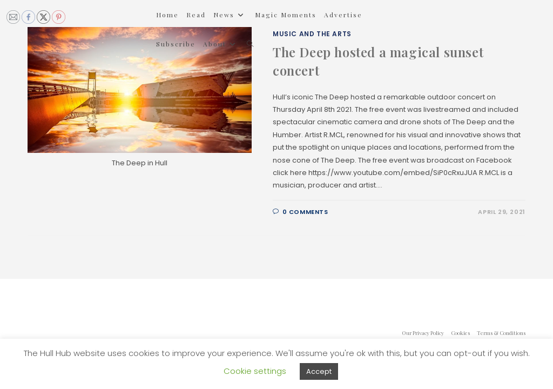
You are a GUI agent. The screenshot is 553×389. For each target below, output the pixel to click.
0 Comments (305, 211)
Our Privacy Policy (423, 333)
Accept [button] (319, 371)
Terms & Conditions (501, 333)
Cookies (460, 333)
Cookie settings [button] (255, 371)
